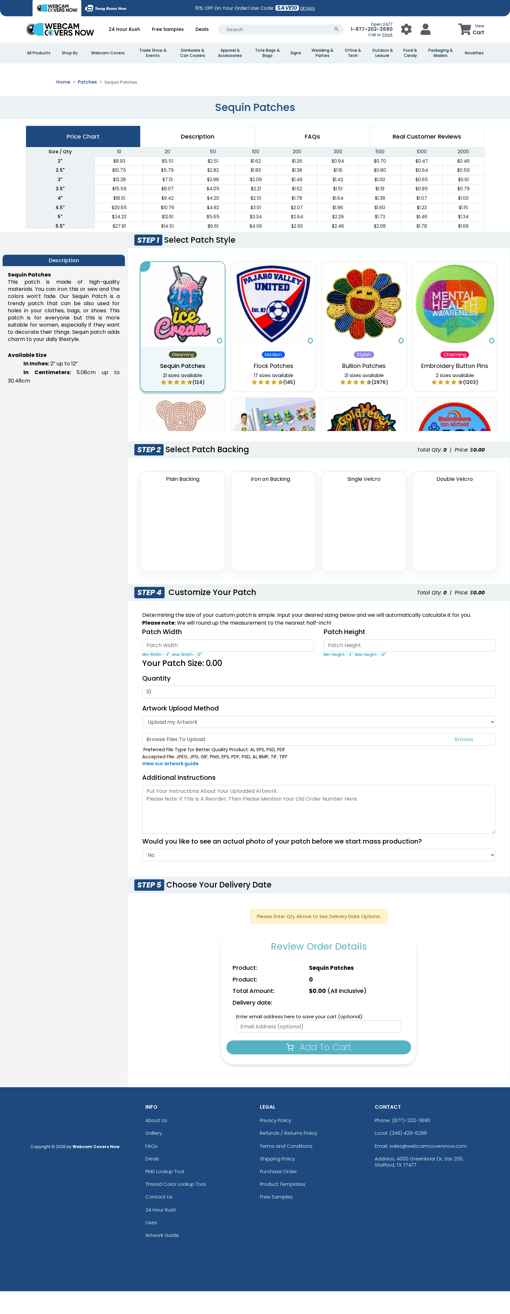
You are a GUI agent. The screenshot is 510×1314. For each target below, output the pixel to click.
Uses (151, 1245)
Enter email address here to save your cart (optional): (299, 1039)
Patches (87, 105)
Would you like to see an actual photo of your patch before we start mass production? (285, 864)
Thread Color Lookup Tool (175, 1206)
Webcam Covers (108, 53)
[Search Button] (336, 29)
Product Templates (282, 1206)
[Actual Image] (318, 878)
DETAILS (307, 8)
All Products (38, 53)
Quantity (156, 701)
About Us (156, 1143)
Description (197, 159)
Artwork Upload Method (180, 731)
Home (63, 105)
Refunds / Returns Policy (288, 1155)
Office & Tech (353, 53)
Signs (295, 53)
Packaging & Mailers (440, 53)
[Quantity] (318, 715)
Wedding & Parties (322, 53)
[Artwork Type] (318, 744)
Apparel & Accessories (230, 53)
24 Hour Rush (124, 29)
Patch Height (344, 654)
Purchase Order (278, 1194)
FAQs (151, 1168)
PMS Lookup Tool (164, 1194)
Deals (202, 29)
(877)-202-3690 (411, 1143)
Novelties (474, 53)
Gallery (153, 1155)
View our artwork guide (170, 786)
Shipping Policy (277, 1181)
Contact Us (159, 1219)
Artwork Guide (162, 1257)
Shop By (70, 53)
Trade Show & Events (153, 53)
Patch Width (162, 654)
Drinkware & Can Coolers (192, 53)
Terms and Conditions (286, 1168)
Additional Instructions (179, 800)
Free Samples (168, 29)
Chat (387, 34)
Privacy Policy (275, 1143)
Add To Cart (318, 1069)
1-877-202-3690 (372, 29)
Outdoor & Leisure (382, 53)
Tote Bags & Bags (267, 53)
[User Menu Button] (406, 29)
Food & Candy (410, 53)
